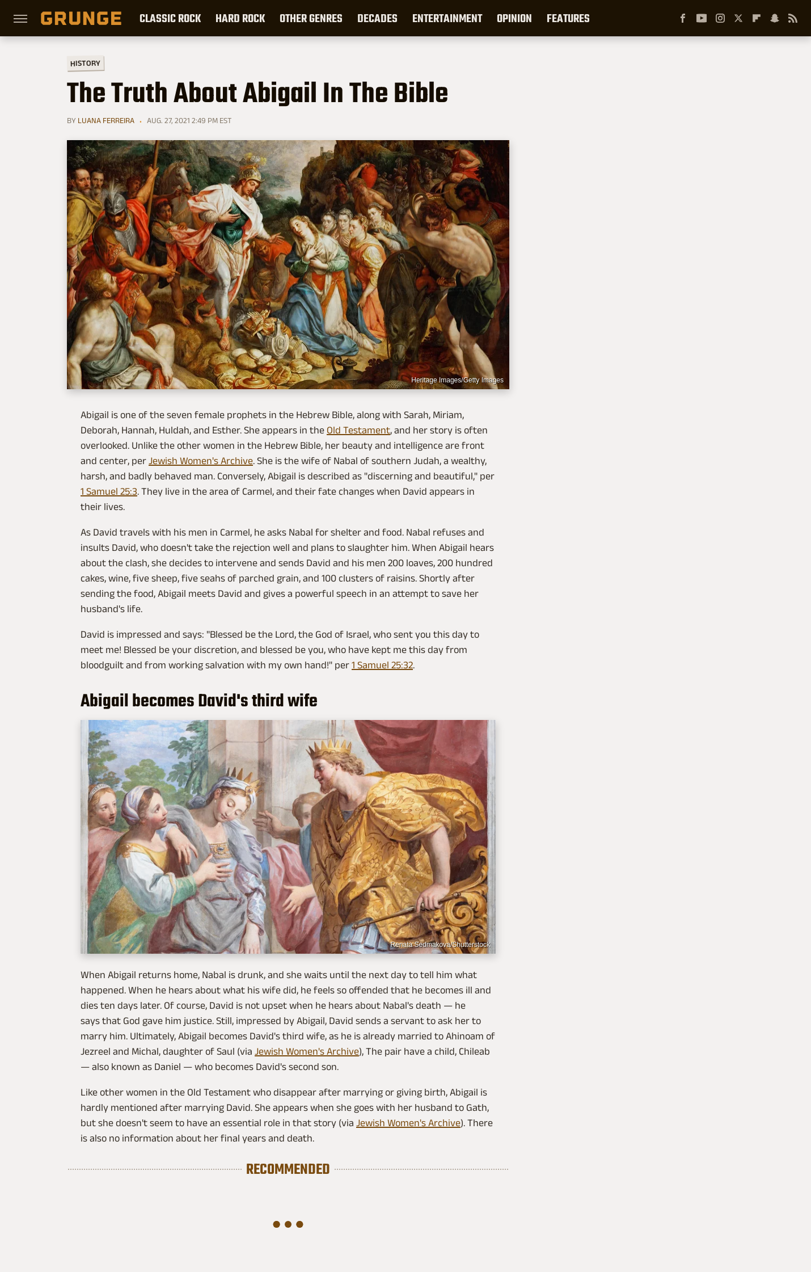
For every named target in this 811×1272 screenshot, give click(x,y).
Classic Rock (170, 18)
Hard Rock (240, 18)
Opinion (514, 18)
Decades (377, 18)
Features (568, 18)
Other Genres (311, 18)
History (85, 63)
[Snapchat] (774, 18)
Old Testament (358, 430)
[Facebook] (682, 18)
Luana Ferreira (106, 120)
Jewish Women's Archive (201, 460)
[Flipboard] (756, 18)
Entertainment (447, 18)
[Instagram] (720, 18)
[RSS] (792, 18)
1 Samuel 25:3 (109, 491)
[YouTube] (701, 18)
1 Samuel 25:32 (382, 665)
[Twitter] (738, 18)
